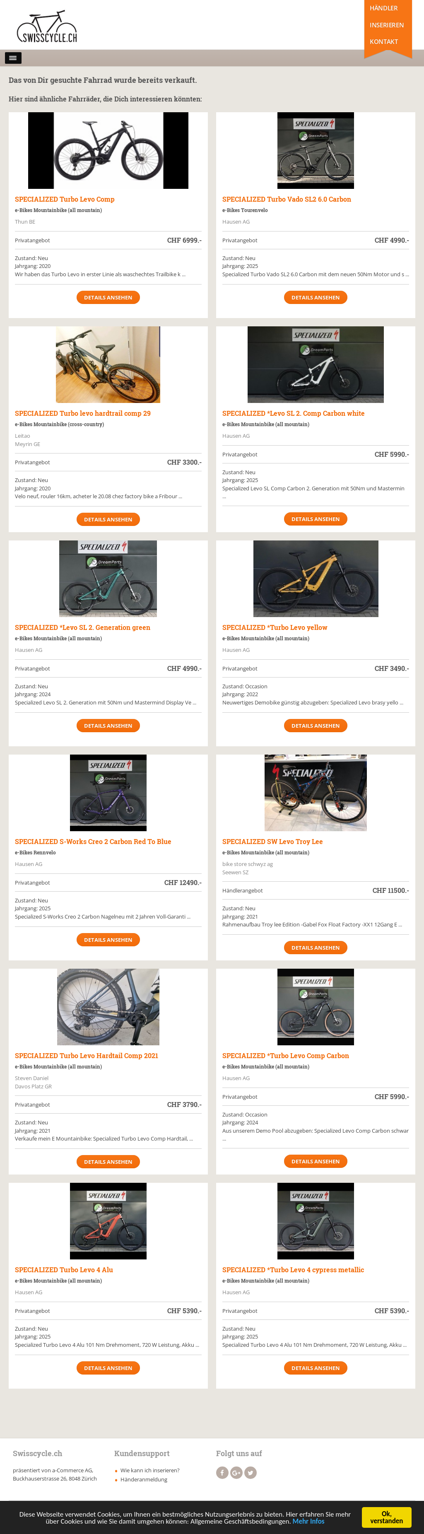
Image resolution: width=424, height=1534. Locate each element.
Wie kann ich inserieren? (150, 1470)
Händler (384, 8)
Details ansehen (108, 297)
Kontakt (384, 41)
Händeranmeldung (143, 1479)
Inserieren (387, 25)
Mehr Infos (309, 1525)
